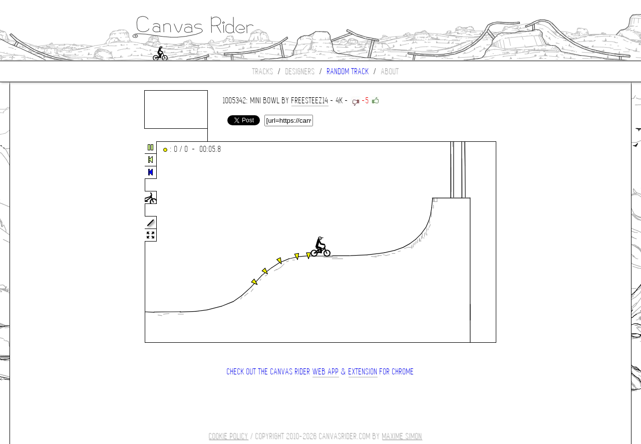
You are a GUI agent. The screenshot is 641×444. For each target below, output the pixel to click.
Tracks (262, 71)
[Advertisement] (52, 242)
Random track (348, 71)
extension (363, 371)
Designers (300, 71)
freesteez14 (310, 100)
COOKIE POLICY (228, 436)
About (390, 71)
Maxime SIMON (402, 436)
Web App (325, 371)
